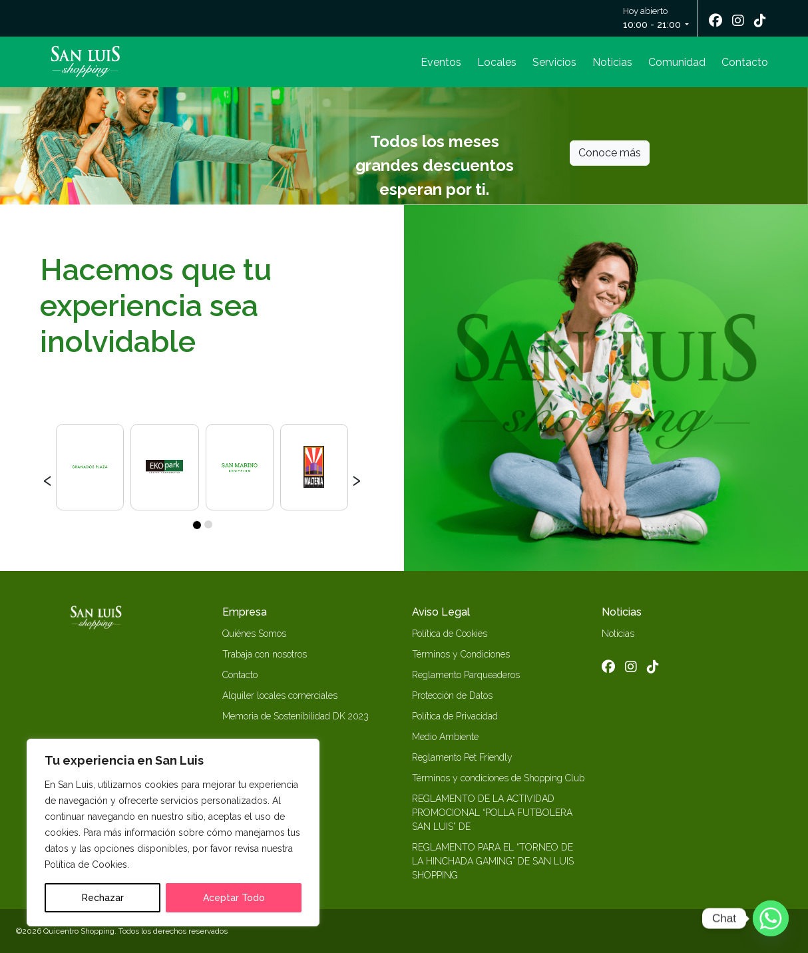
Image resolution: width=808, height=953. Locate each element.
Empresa (244, 612)
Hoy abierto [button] (653, 19)
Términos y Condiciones (461, 654)
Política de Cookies (449, 633)
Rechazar (103, 897)
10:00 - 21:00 (652, 24)
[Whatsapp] (771, 918)
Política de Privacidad (455, 716)
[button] (196, 524)
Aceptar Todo (234, 897)
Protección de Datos (452, 695)
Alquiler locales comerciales (279, 695)
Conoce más (609, 152)
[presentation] (48, 478)
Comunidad (677, 62)
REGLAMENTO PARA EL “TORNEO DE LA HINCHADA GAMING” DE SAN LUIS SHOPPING (493, 861)
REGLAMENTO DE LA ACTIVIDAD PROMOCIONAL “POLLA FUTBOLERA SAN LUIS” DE (492, 812)
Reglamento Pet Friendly (462, 757)
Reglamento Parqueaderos (466, 674)
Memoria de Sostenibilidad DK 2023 (295, 716)
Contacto (744, 62)
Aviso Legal (441, 612)
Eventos (441, 62)
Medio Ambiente (445, 736)
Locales (496, 62)
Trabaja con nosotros (264, 654)
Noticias (612, 62)
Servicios (554, 62)
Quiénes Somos (254, 633)
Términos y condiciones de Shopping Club (498, 778)
